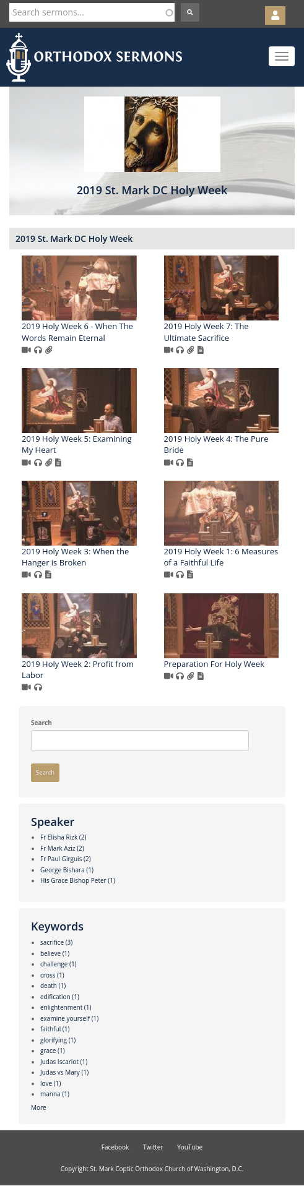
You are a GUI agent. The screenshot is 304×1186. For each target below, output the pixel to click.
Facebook (115, 1147)
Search (41, 722)
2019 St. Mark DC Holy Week (73, 238)
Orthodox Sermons (94, 57)
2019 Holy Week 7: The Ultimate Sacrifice (206, 331)
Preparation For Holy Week (214, 663)
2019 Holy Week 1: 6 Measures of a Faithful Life (221, 557)
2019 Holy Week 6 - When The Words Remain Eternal (77, 331)
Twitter (153, 1147)
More (38, 1107)
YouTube (189, 1147)
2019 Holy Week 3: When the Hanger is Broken (75, 557)
